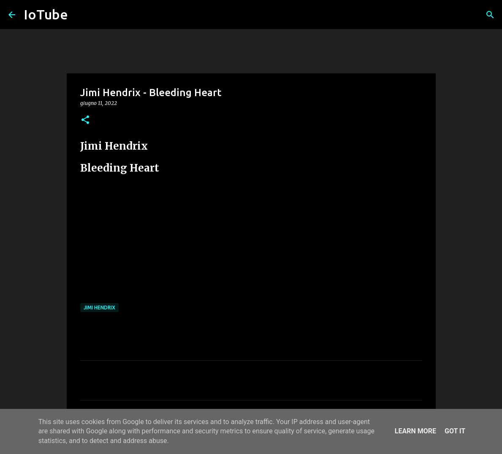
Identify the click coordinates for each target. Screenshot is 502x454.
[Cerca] (490, 15)
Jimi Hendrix (99, 307)
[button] (85, 120)
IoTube (46, 14)
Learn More (415, 431)
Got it (455, 431)
